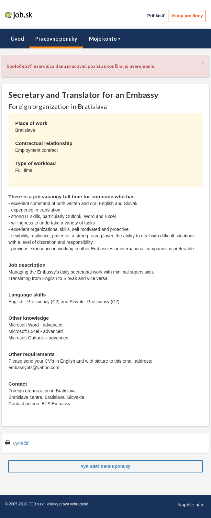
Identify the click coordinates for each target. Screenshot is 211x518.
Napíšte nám (191, 504)
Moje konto (105, 39)
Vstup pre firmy (187, 15)
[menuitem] (17, 39)
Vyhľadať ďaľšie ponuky (105, 466)
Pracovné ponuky (56, 39)
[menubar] (105, 39)
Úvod (17, 39)
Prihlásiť (156, 15)
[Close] (203, 62)
